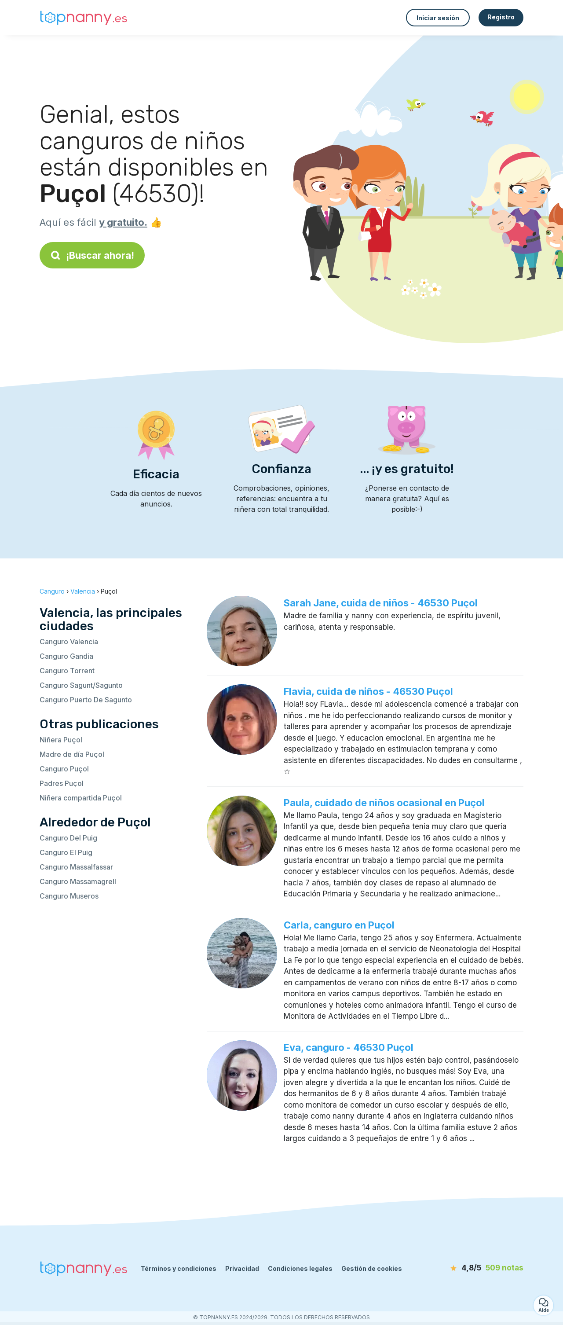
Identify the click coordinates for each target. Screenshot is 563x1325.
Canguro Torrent (67, 670)
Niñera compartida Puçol (81, 797)
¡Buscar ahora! (92, 255)
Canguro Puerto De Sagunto (86, 699)
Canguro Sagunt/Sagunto (81, 685)
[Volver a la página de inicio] (84, 18)
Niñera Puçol (61, 739)
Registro (501, 17)
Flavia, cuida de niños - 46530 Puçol (368, 691)
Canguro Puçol (64, 768)
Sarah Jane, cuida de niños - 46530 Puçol (381, 603)
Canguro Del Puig (68, 837)
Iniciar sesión (438, 18)
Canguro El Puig (66, 852)
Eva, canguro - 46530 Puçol (348, 1047)
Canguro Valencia (69, 641)
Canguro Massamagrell (78, 881)
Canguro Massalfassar (76, 867)
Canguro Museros (69, 896)
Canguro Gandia (66, 656)
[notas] (472, 1268)
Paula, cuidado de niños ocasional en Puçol (384, 802)
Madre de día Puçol (72, 754)
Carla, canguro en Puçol (339, 925)
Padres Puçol (62, 783)
